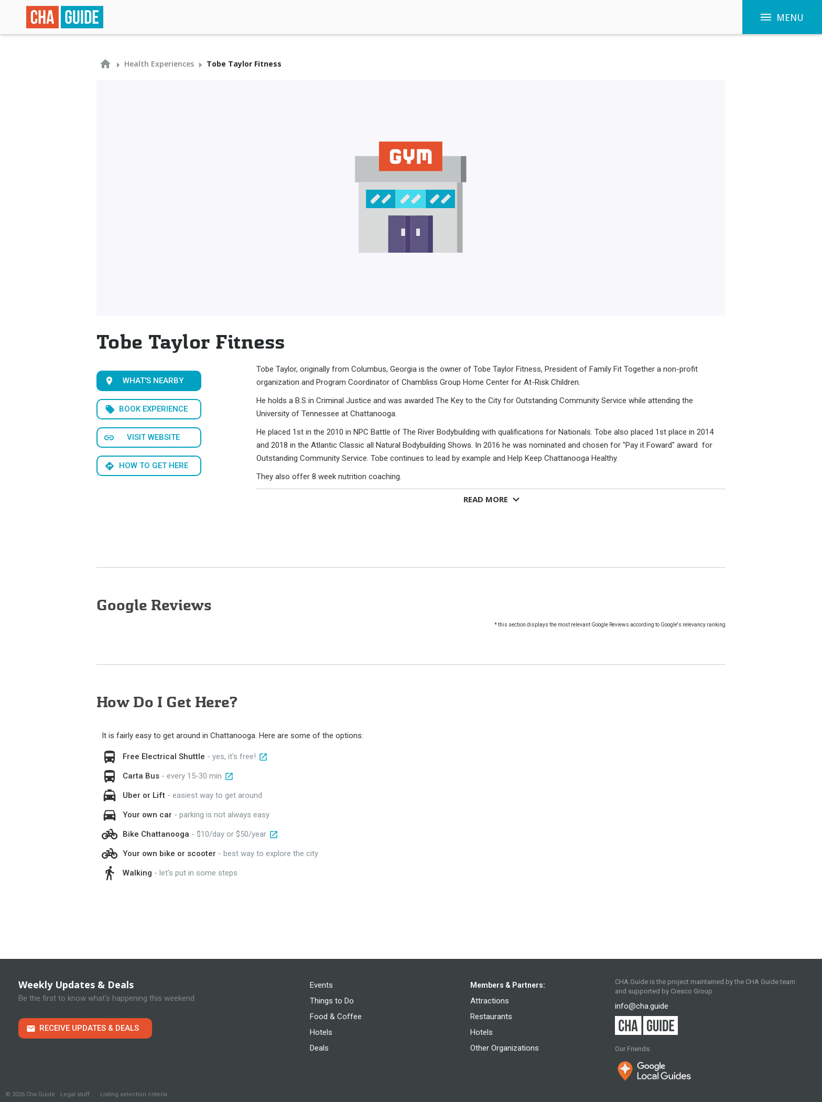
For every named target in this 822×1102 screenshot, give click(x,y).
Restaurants (491, 1016)
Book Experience (153, 409)
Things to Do (332, 1001)
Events (321, 985)
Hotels (321, 1032)
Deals (319, 1048)
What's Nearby (153, 380)
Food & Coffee (336, 1016)
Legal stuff (75, 1094)
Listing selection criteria (133, 1094)
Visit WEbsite (153, 437)
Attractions (489, 1001)
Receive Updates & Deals (89, 1028)
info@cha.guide (641, 1006)
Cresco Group (691, 991)
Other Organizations (504, 1048)
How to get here (153, 465)
